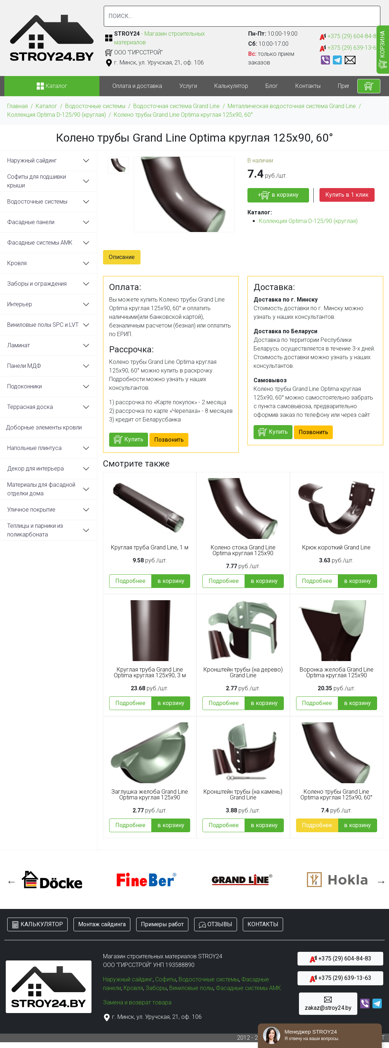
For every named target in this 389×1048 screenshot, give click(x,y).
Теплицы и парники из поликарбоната (35, 530)
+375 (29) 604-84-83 (349, 36)
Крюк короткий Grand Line (336, 547)
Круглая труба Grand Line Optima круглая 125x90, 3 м (150, 672)
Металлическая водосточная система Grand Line (292, 106)
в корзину (170, 580)
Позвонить (169, 439)
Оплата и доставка (137, 85)
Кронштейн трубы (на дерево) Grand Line (243, 672)
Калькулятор (231, 85)
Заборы (156, 988)
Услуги (188, 85)
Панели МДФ (24, 365)
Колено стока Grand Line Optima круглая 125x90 (243, 550)
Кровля (17, 263)
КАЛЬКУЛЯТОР (37, 924)
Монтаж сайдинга (102, 924)
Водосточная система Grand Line (176, 106)
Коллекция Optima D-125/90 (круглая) (56, 114)
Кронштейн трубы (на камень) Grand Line (243, 795)
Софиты (165, 979)
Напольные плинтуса (34, 448)
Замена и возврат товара (137, 1002)
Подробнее (130, 580)
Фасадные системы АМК (39, 242)
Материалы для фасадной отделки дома (41, 489)
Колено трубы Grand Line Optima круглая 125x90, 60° (183, 114)
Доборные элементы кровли (44, 427)
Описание (122, 257)
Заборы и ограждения (37, 283)
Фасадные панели (30, 222)
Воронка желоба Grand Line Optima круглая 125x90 (337, 672)
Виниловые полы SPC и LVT (43, 324)
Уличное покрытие (31, 509)
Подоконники (24, 386)
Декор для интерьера (35, 468)
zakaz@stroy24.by (328, 1003)
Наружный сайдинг (32, 160)
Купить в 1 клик (346, 194)
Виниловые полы (191, 988)
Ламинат (18, 345)
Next (379, 879)
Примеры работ (162, 924)
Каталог (46, 106)
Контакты (308, 85)
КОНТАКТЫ (262, 924)
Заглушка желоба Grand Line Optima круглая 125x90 (149, 795)
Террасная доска (30, 406)
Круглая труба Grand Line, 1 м (149, 547)
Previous (9, 879)
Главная (17, 106)
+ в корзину (278, 195)
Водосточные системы (95, 106)
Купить (128, 439)
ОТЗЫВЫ (215, 924)
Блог (271, 85)
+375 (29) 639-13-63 (349, 48)
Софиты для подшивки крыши (36, 181)
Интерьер (19, 304)
